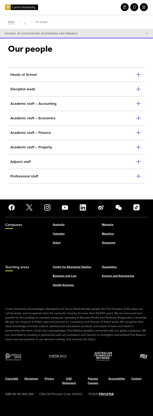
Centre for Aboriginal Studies (72, 267)
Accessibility (116, 379)
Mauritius (108, 233)
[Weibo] (101, 207)
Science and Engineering (118, 276)
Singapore (108, 243)
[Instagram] (47, 207)
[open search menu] (133, 7)
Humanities (109, 267)
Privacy (49, 379)
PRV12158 (106, 394)
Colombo (59, 233)
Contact (136, 379)
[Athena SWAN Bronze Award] (13, 357)
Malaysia (107, 224)
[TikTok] (136, 207)
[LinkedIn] (83, 207)
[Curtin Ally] (58, 357)
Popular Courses (93, 381)
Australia (59, 224)
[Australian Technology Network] (103, 357)
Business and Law (64, 276)
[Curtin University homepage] (21, 7)
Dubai (57, 243)
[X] (29, 207)
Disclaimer (31, 379)
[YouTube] (65, 207)
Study (125, 7)
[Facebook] (11, 207)
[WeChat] (118, 207)
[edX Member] (144, 357)
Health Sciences (63, 285)
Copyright (11, 379)
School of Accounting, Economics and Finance (41, 33)
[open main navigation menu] (143, 7)
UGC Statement (69, 381)
